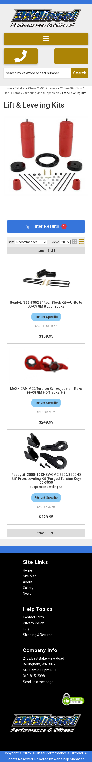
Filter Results (46, 226)
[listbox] (31, 242)
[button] (46, 73)
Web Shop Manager (68, 759)
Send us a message (38, 682)
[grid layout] (74, 242)
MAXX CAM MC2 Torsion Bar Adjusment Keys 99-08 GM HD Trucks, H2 (46, 390)
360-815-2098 (34, 676)
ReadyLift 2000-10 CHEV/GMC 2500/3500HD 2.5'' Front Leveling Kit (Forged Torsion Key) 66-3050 (46, 478)
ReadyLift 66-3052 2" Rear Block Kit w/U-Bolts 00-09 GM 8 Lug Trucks (46, 304)
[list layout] (81, 242)
